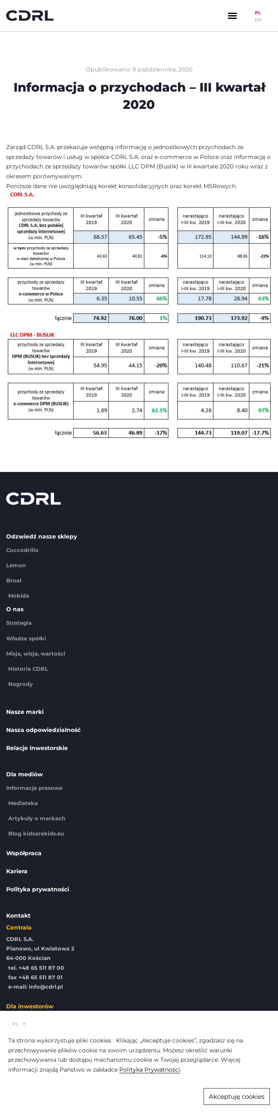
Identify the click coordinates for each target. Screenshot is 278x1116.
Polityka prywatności (37, 889)
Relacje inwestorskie (37, 748)
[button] (232, 15)
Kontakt (18, 915)
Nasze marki (25, 712)
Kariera (17, 871)
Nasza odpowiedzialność (43, 730)
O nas (14, 609)
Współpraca (24, 853)
